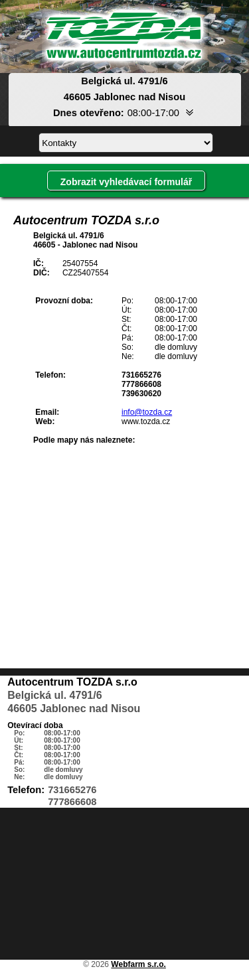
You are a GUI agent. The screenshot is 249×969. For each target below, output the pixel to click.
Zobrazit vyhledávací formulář (126, 182)
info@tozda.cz (147, 412)
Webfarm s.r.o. (138, 964)
